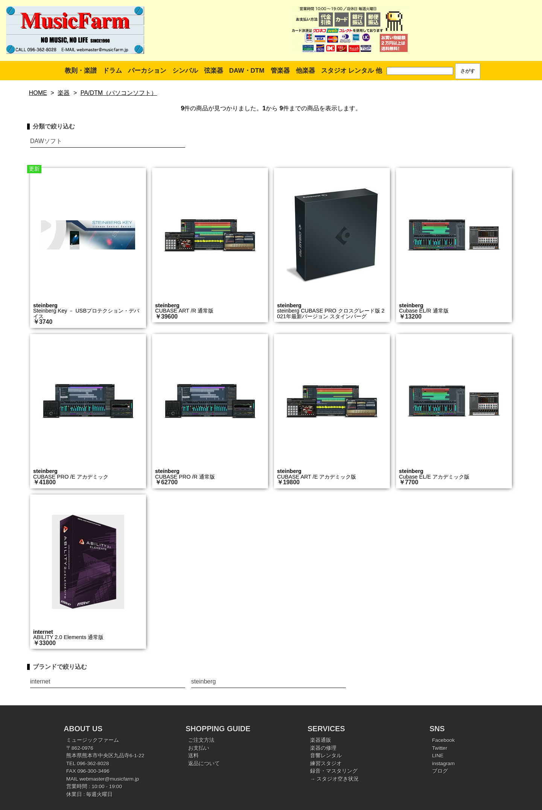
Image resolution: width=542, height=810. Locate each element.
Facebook (443, 740)
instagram (443, 763)
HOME (38, 93)
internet (43, 632)
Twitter (439, 748)
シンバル (185, 70)
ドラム (112, 70)
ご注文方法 (201, 740)
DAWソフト (46, 141)
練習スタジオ (326, 763)
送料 (193, 755)
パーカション (147, 70)
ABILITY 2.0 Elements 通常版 (68, 637)
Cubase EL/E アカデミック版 (434, 477)
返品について (204, 763)
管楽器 (280, 70)
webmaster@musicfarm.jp (109, 779)
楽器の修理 (323, 748)
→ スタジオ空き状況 (334, 779)
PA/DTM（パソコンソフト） (119, 93)
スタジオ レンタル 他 (351, 70)
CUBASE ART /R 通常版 (184, 311)
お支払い (198, 748)
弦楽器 (213, 70)
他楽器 (305, 70)
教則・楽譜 (81, 70)
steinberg (45, 305)
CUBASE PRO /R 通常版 (185, 477)
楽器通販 (320, 740)
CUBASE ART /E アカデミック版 (316, 477)
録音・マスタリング (334, 771)
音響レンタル (326, 755)
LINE (437, 755)
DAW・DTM (247, 70)
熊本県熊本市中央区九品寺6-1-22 (105, 755)
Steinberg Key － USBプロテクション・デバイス (86, 313)
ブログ (440, 771)
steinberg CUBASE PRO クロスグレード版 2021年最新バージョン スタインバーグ (331, 313)
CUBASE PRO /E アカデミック (70, 477)
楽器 (64, 93)
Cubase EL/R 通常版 (424, 311)
